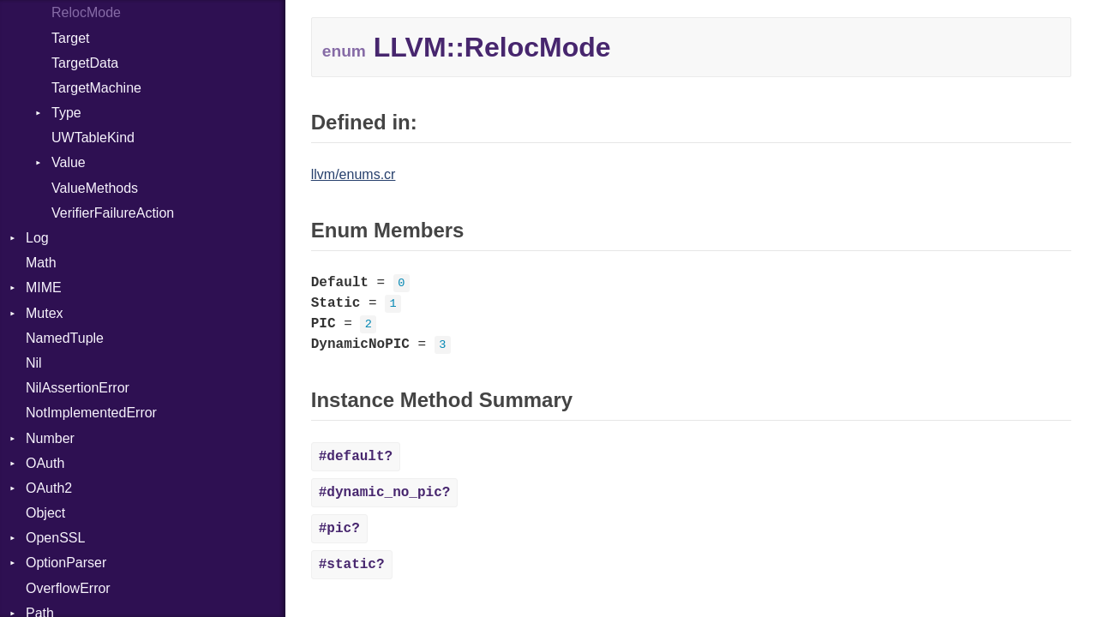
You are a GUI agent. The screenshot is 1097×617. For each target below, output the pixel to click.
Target (70, 38)
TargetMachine (96, 88)
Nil (34, 363)
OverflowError (68, 588)
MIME (44, 287)
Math (41, 262)
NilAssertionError (77, 387)
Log (37, 238)
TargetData (84, 63)
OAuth (45, 463)
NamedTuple (65, 338)
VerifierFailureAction (112, 213)
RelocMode (86, 12)
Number (50, 438)
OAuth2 (49, 488)
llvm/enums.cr (353, 174)
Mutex (44, 313)
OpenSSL (55, 537)
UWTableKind (93, 137)
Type (66, 112)
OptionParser (66, 562)
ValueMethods (94, 188)
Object (45, 513)
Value (68, 162)
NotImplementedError (91, 412)
